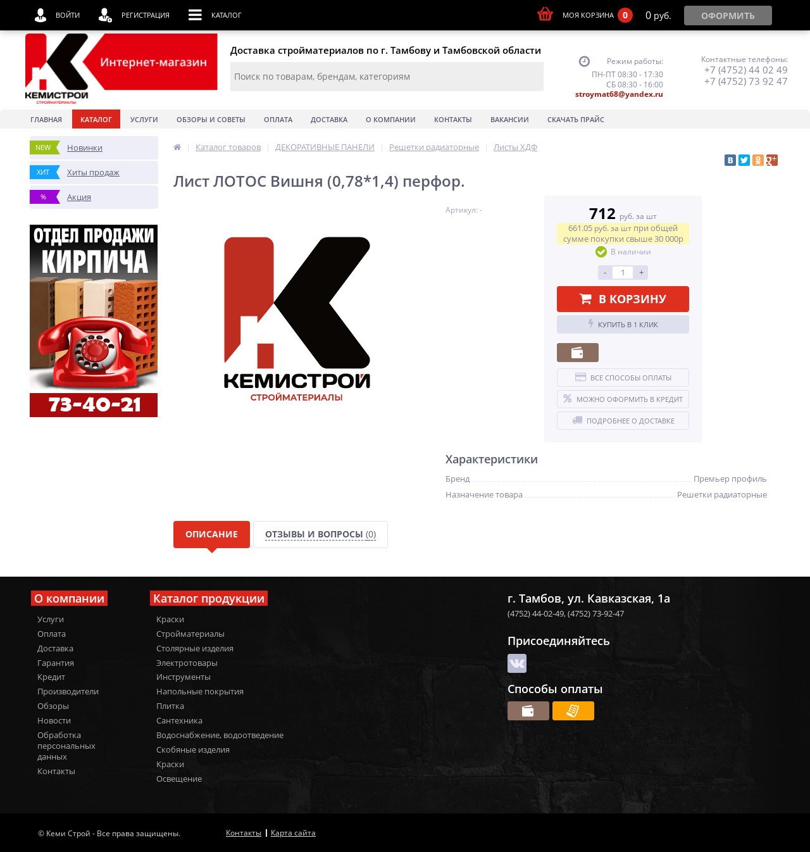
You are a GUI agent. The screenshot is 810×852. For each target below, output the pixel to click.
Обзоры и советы (211, 119)
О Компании (391, 119)
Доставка (329, 119)
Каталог (96, 119)
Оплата (278, 119)
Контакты (453, 119)
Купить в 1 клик (623, 324)
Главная (46, 119)
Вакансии (509, 119)
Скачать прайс (575, 119)
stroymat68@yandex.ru (619, 94)
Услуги (144, 119)
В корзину (623, 298)
